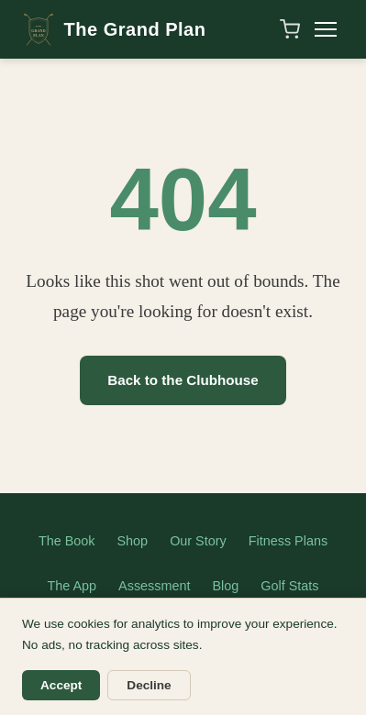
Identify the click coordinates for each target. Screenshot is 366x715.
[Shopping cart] (289, 29)
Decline (149, 685)
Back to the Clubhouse (183, 380)
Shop (133, 541)
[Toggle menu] (325, 29)
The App (72, 585)
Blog (226, 585)
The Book (67, 541)
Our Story (198, 541)
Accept (61, 685)
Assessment (154, 585)
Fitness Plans (288, 541)
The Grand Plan (113, 29)
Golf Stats (289, 585)
